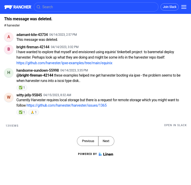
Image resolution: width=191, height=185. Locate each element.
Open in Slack (175, 125)
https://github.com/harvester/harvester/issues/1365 (67, 105)
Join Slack (169, 7)
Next (106, 141)
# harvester (12, 25)
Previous (88, 141)
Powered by (95, 154)
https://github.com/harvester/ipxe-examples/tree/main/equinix (64, 63)
